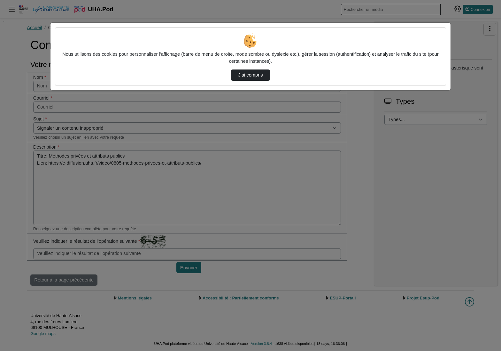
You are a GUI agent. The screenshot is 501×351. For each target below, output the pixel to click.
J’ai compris (250, 75)
